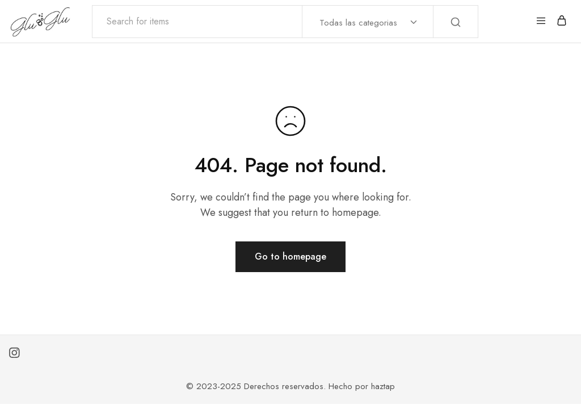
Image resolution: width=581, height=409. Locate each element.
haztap (383, 386)
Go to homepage (290, 256)
